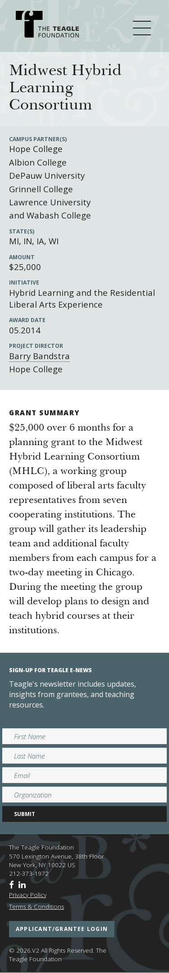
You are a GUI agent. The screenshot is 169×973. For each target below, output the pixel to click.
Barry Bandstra (39, 355)
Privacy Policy (27, 895)
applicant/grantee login (62, 929)
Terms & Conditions (36, 906)
